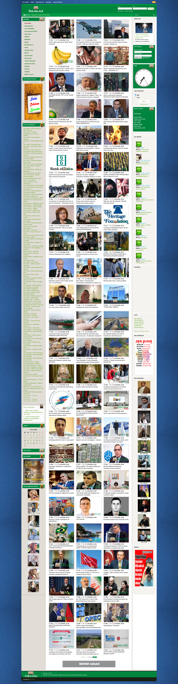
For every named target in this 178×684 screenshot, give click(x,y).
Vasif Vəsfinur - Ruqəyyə (30, 399)
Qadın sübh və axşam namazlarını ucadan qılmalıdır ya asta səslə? (33, 412)
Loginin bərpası (128, 11)
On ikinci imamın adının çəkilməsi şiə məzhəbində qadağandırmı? (142, 36)
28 (42, 443)
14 (42, 437)
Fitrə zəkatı (144, 237)
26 (36, 443)
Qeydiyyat (120, 11)
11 (34, 437)
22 (25, 443)
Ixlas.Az (45, 673)
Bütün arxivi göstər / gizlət (141, 331)
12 (36, 437)
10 (31, 437)
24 (31, 443)
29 (25, 445)
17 (31, 440)
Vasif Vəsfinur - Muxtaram (30, 401)
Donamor (32, 679)
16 (28, 440)
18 (34, 440)
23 (28, 443)
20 (39, 440)
